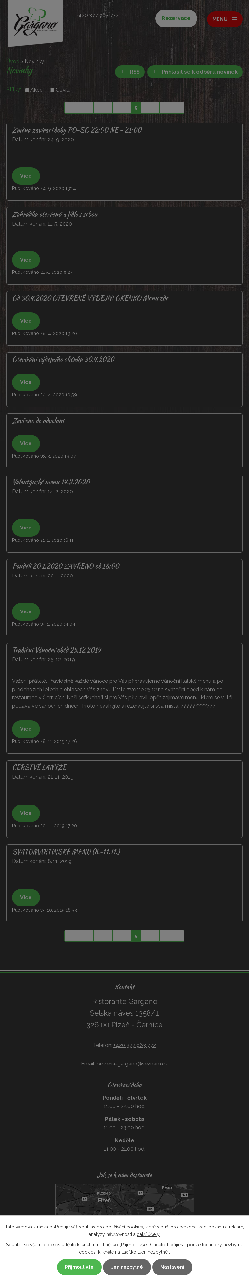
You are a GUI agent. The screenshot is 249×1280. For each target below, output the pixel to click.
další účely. (148, 1234)
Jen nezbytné (127, 1267)
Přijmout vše (79, 1267)
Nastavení (172, 1267)
